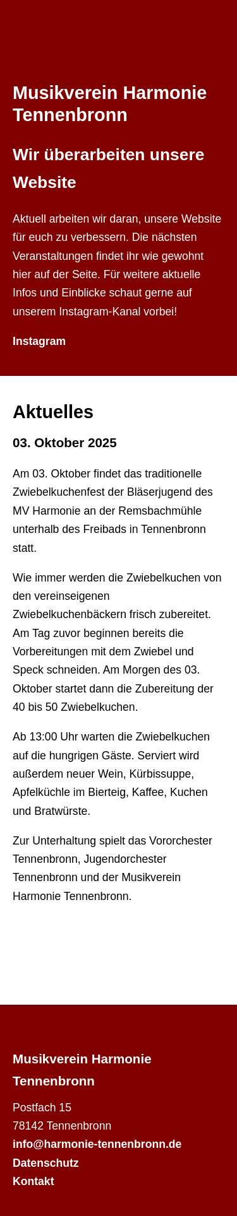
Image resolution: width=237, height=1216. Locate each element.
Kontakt (33, 1181)
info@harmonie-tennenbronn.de (97, 1144)
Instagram (39, 341)
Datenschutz (46, 1163)
